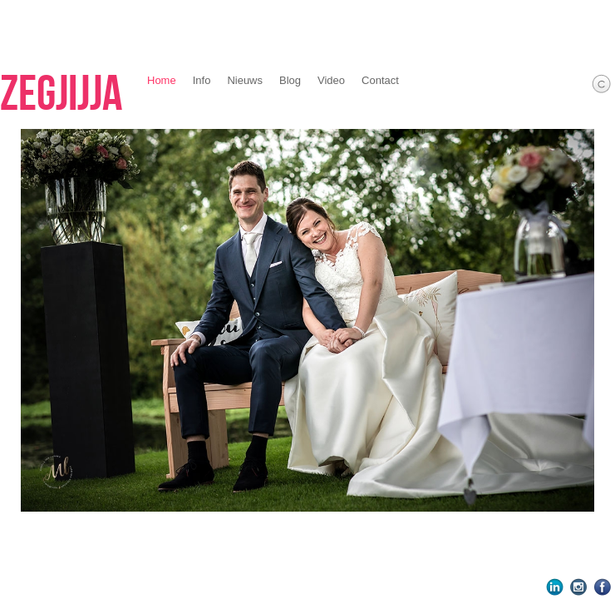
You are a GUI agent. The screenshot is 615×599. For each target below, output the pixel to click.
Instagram (579, 587)
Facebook (603, 587)
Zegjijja (61, 95)
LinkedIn (554, 587)
